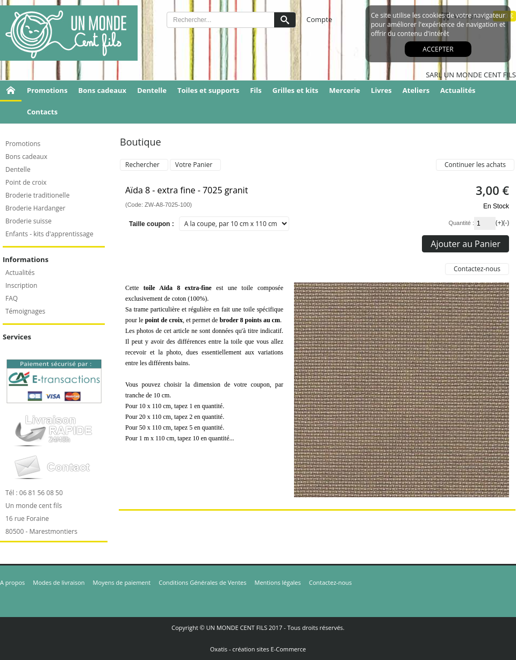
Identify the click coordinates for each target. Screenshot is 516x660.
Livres (381, 90)
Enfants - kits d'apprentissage (49, 233)
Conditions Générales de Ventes (202, 582)
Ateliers (416, 90)
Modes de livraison (58, 582)
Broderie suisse (28, 221)
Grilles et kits (296, 90)
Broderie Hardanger (35, 208)
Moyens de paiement (122, 582)
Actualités (457, 90)
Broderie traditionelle (37, 195)
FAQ (11, 298)
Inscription (21, 285)
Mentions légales (278, 582)
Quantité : (461, 223)
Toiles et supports (208, 90)
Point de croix (26, 182)
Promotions (47, 90)
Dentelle (152, 90)
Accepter (437, 49)
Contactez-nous (330, 582)
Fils (256, 90)
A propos (12, 582)
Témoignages (25, 311)
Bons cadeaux (102, 90)
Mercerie (344, 90)
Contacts (42, 112)
